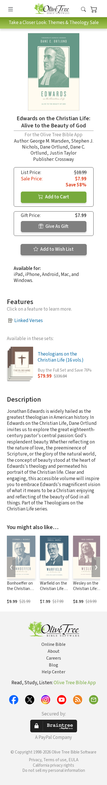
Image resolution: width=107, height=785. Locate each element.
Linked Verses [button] (28, 320)
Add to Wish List (53, 249)
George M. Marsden (49, 141)
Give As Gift (53, 226)
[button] (83, 10)
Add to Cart (53, 197)
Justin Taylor (62, 153)
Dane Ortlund (54, 147)
